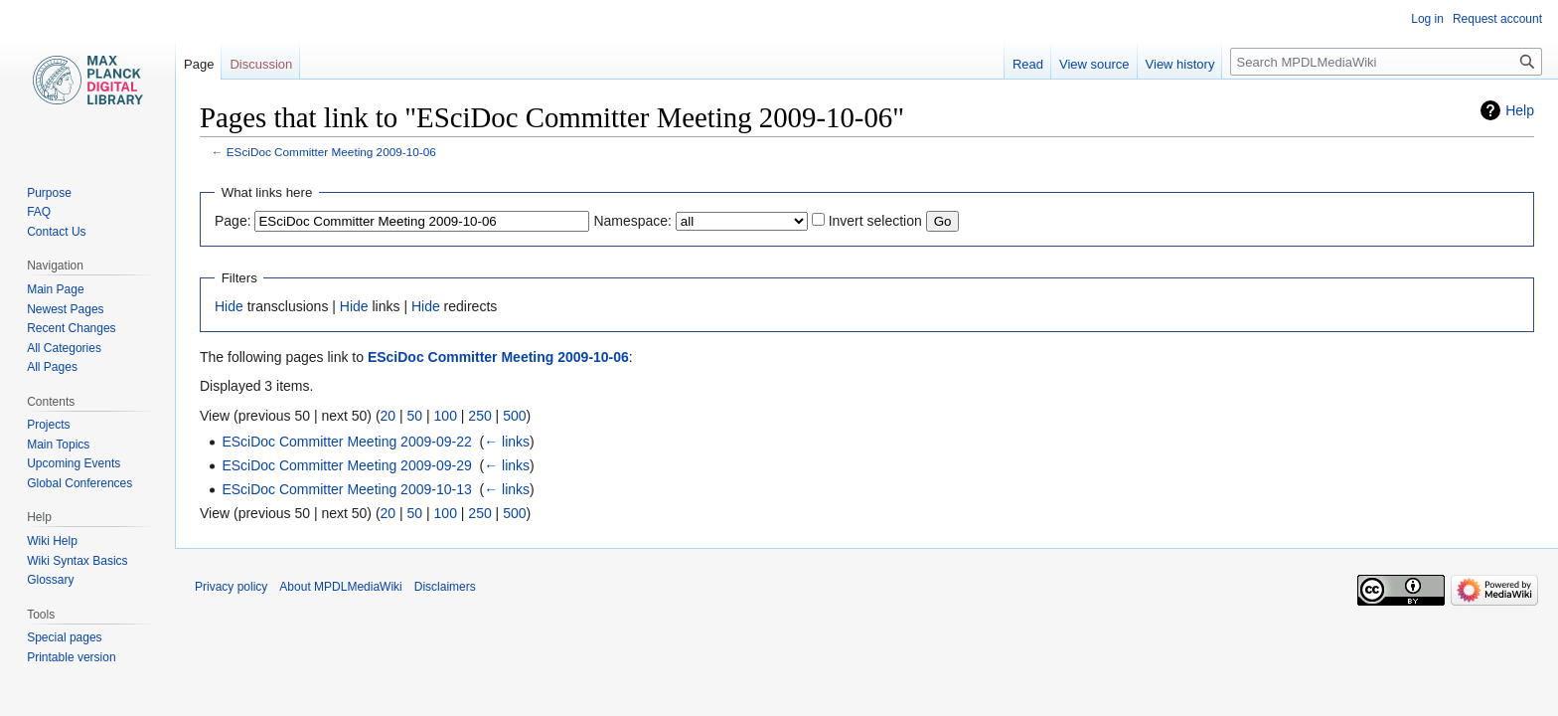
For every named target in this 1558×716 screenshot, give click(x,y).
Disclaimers (445, 587)
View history (1180, 64)
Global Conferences (79, 483)
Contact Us (56, 232)
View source (1094, 64)
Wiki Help (52, 541)
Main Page (55, 289)
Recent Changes (71, 328)
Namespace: (632, 221)
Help (1519, 110)
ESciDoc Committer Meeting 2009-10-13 (346, 489)
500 (514, 416)
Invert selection (875, 221)
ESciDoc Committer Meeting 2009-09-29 (346, 465)
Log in (1427, 19)
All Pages (52, 367)
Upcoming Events (73, 463)
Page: (233, 221)
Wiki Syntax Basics (77, 561)
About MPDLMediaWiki (340, 587)
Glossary (50, 580)
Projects (48, 425)
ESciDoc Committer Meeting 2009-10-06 (331, 151)
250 (479, 416)
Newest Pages (65, 309)
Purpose (49, 193)
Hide (229, 306)
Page (199, 64)
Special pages (64, 637)
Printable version (71, 657)
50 (415, 416)
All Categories (64, 348)
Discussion (261, 64)
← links (507, 441)
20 (388, 416)
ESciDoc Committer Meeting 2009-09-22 (346, 441)
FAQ (39, 212)
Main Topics (58, 444)
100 (445, 416)
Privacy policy (231, 587)
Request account (1497, 19)
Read (1028, 64)
